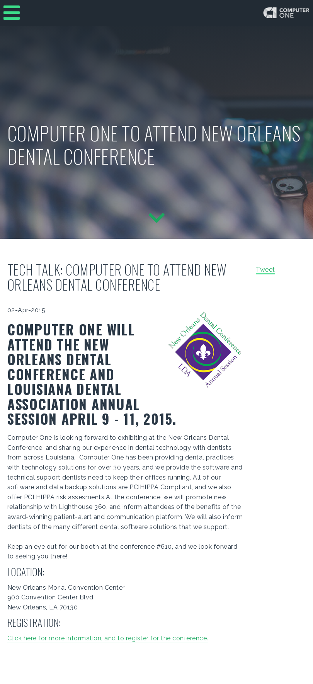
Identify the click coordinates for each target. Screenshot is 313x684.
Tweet (265, 269)
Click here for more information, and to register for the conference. (107, 638)
